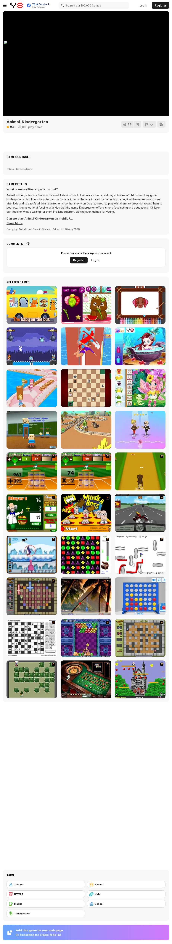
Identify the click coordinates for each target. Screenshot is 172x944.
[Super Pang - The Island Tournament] (86, 596)
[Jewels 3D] (86, 555)
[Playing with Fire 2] (32, 596)
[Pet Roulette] (86, 305)
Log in (143, 5)
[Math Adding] (32, 513)
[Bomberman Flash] (32, 679)
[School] (126, 904)
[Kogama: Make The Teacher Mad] (32, 430)
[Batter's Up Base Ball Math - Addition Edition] (32, 471)
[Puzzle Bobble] (86, 638)
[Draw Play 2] (140, 555)
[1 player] (46, 884)
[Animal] (126, 884)
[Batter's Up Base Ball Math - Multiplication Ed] (86, 471)
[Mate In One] (86, 388)
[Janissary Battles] (32, 346)
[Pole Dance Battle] (86, 346)
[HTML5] (46, 894)
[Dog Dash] (140, 471)
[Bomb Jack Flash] (140, 679)
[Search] (62, 5)
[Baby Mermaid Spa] (140, 346)
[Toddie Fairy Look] (140, 388)
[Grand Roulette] (86, 679)
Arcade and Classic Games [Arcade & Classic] (34, 229)
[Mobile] (46, 904)
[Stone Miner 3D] (86, 430)
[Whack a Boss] (86, 513)
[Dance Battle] (140, 430)
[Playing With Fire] (140, 638)
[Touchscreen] (46, 913)
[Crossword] (32, 638)
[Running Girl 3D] (32, 388)
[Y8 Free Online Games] (16, 5)
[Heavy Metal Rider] (140, 513)
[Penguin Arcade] (32, 555)
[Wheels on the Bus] (32, 305)
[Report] (149, 124)
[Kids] (126, 894)
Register (160, 5)
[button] (14, 223)
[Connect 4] (140, 596)
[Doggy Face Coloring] (140, 305)
